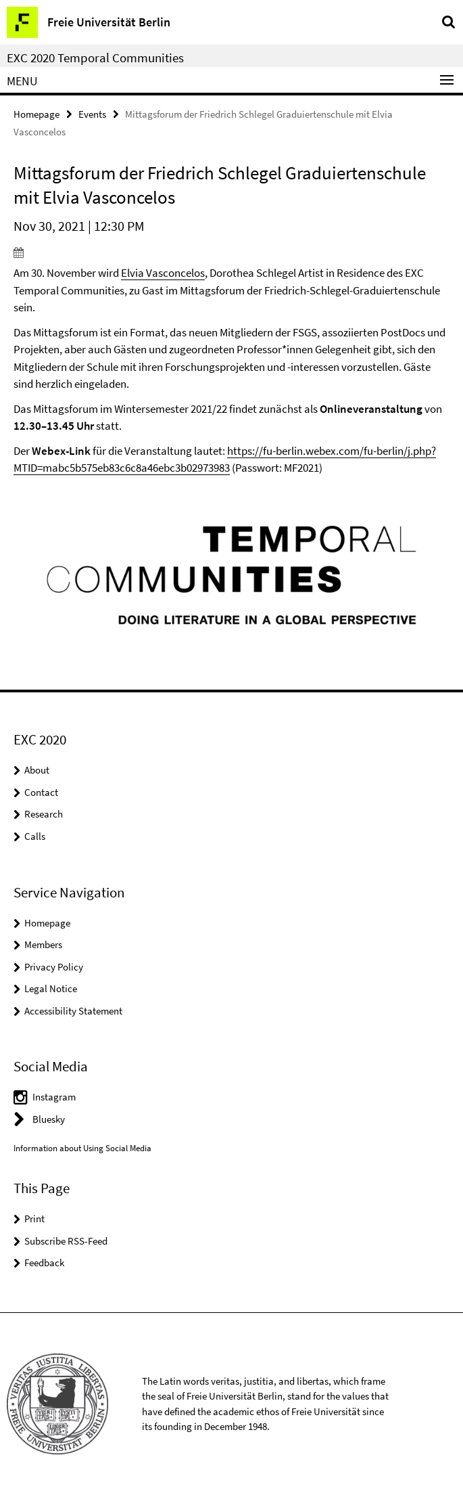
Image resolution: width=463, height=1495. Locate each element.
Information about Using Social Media (82, 1148)
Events (92, 114)
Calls (34, 836)
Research (43, 813)
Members (43, 944)
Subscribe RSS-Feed (65, 1240)
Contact (41, 792)
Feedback (44, 1262)
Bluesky (48, 1119)
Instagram (54, 1096)
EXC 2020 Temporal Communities (95, 57)
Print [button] (34, 1218)
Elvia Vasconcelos (163, 272)
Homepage (36, 114)
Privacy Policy (53, 966)
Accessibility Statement (73, 1010)
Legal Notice (50, 988)
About (36, 769)
